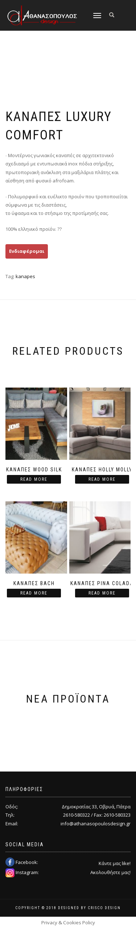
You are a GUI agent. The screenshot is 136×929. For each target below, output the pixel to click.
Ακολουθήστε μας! (110, 872)
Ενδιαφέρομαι (26, 251)
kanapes (25, 276)
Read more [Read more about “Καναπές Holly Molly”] (102, 479)
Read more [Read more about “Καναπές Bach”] (34, 593)
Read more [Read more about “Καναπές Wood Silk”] (34, 479)
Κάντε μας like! (115, 863)
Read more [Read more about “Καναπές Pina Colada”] (102, 593)
